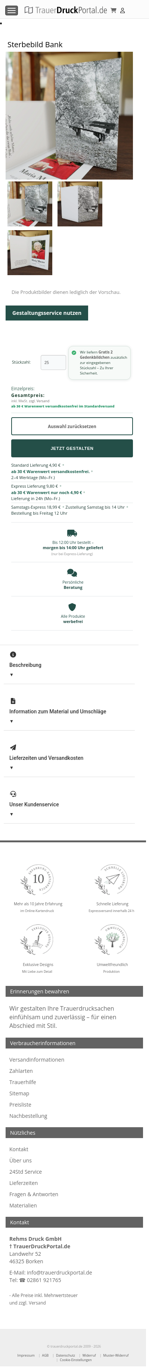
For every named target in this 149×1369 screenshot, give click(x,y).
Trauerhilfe (22, 1082)
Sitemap (19, 1093)
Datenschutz (65, 1355)
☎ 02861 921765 (40, 1280)
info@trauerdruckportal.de (59, 1272)
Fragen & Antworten (33, 1194)
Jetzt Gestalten (72, 448)
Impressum (26, 1355)
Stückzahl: (21, 362)
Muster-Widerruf (116, 1355)
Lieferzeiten (23, 1182)
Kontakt (18, 1149)
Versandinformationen (36, 1059)
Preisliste (20, 1104)
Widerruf (89, 1355)
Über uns (20, 1160)
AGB (45, 1355)
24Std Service (25, 1171)
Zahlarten (21, 1070)
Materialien (23, 1205)
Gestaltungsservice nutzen (46, 312)
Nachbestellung (28, 1115)
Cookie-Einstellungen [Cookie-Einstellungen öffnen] (75, 1360)
